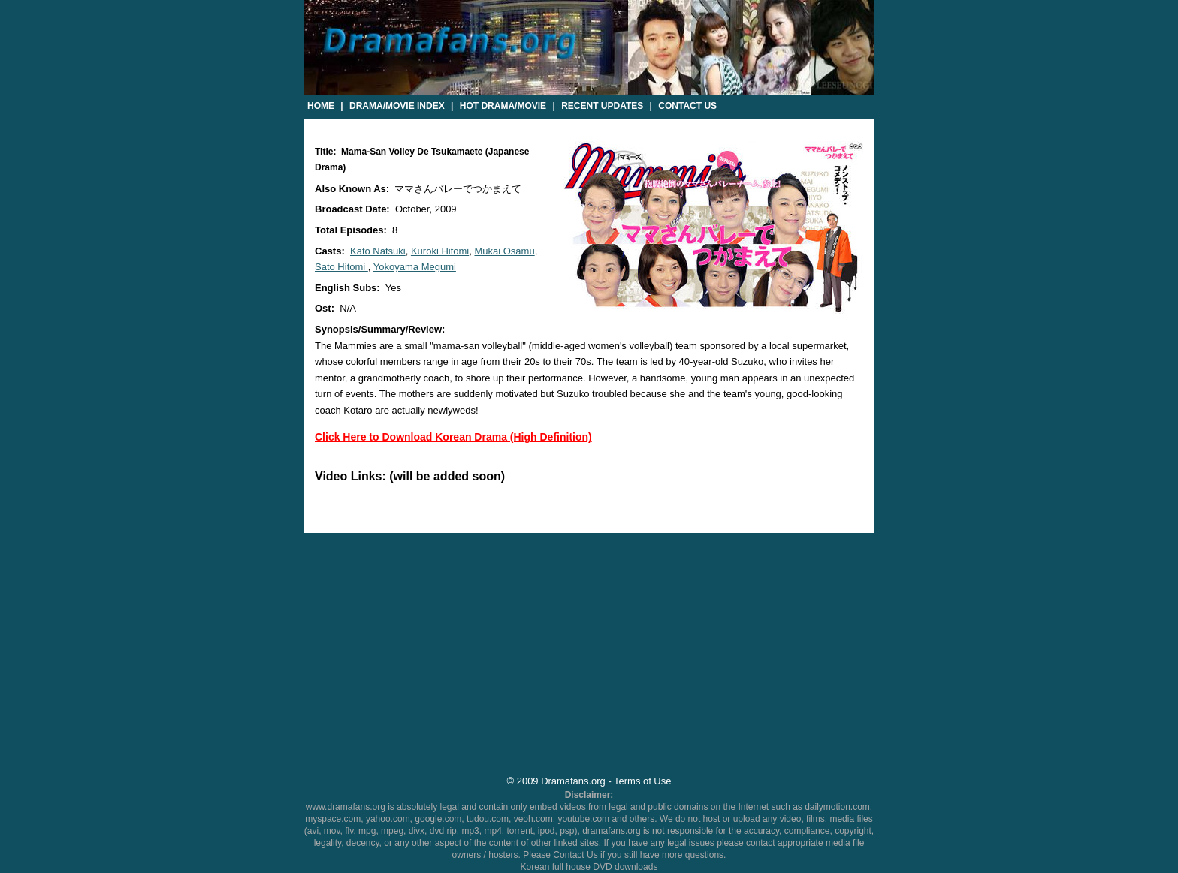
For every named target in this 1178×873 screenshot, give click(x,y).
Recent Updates (602, 106)
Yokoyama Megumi (414, 266)
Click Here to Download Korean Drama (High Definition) (453, 437)
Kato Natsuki (378, 251)
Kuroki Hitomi (440, 251)
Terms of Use (642, 781)
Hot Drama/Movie (503, 106)
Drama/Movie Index (397, 106)
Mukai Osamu (504, 251)
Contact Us (687, 106)
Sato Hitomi (341, 266)
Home (320, 106)
